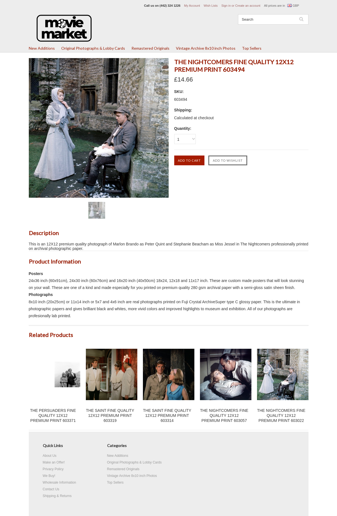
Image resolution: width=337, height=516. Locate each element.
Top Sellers (251, 48)
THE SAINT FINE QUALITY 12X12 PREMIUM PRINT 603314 (167, 415)
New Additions (42, 48)
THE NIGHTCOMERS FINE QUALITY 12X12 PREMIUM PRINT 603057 (224, 415)
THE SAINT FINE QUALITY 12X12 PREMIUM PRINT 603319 (110, 415)
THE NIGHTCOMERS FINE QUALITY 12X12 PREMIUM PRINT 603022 (281, 415)
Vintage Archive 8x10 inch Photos (205, 48)
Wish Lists (211, 5)
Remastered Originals (150, 48)
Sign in (226, 5)
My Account (192, 5)
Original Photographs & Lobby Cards (93, 48)
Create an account (247, 5)
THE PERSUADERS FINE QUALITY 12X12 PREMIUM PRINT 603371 (53, 415)
